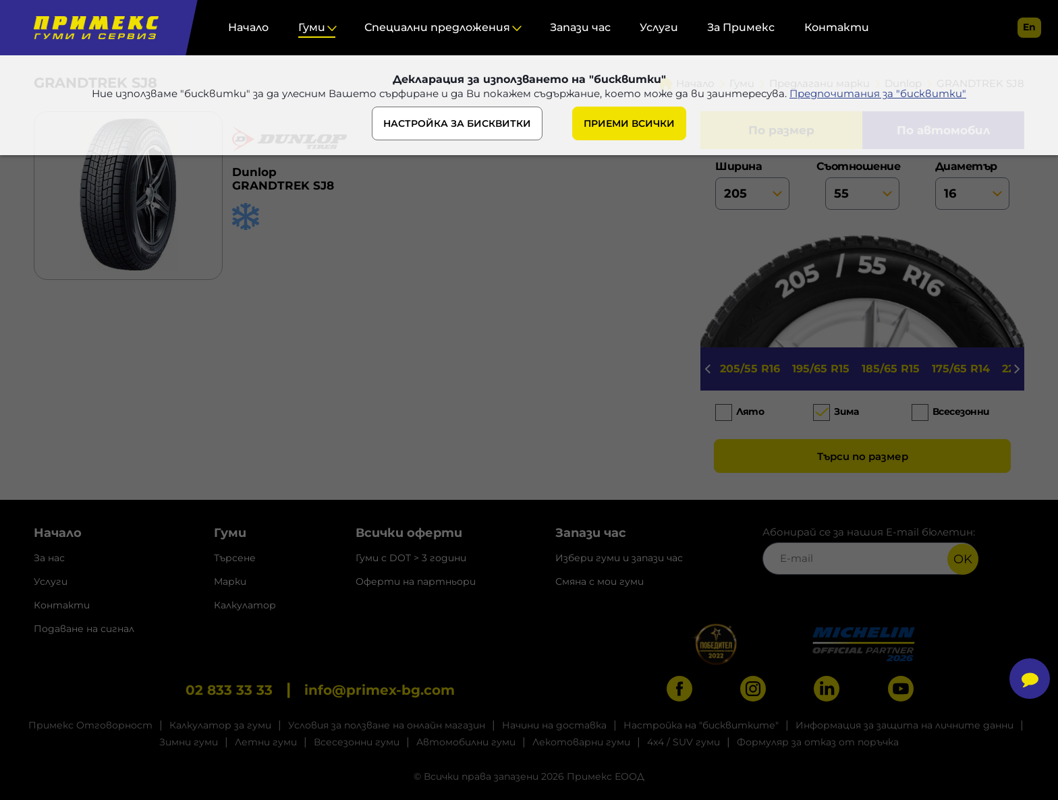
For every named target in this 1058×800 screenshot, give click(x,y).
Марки (230, 581)
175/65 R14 (961, 368)
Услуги (659, 27)
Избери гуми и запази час (619, 558)
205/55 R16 (750, 368)
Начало (248, 27)
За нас (49, 558)
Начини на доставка (554, 725)
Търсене (235, 558)
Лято (750, 411)
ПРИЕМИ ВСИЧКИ (629, 123)
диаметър (972, 185)
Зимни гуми (188, 742)
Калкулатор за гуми (220, 725)
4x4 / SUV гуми (683, 742)
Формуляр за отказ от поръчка (818, 742)
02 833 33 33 (229, 690)
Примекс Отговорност (90, 725)
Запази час (580, 27)
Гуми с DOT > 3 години (411, 558)
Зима (846, 411)
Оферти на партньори (416, 581)
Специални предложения (437, 27)
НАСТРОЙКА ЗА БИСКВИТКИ (457, 123)
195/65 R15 (821, 368)
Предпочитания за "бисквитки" (877, 93)
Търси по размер (862, 456)
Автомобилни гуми (466, 742)
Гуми (311, 27)
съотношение (862, 185)
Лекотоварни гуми (581, 742)
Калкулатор (245, 605)
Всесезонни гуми (356, 742)
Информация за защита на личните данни (904, 725)
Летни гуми (266, 742)
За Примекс (741, 27)
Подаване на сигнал (84, 629)
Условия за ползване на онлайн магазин (386, 725)
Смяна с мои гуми (599, 581)
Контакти (836, 27)
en (1029, 27)
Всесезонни (961, 411)
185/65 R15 (891, 368)
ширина (752, 185)
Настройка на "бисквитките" (701, 725)
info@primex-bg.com (379, 690)
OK (962, 559)
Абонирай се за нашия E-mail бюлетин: (870, 550)
